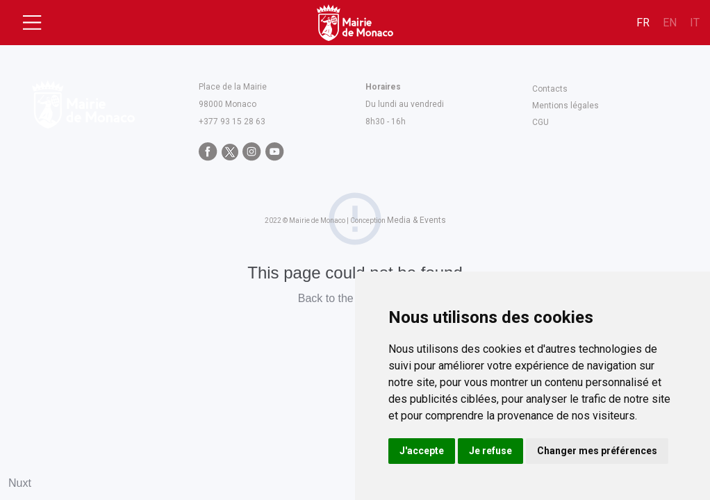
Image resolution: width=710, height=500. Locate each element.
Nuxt (19, 483)
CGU (540, 122)
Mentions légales (565, 105)
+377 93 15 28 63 (232, 121)
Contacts (550, 89)
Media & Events (416, 220)
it (695, 22)
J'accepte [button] (421, 450)
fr (643, 22)
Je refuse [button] (490, 450)
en (670, 22)
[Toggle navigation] (32, 23)
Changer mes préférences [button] (597, 450)
